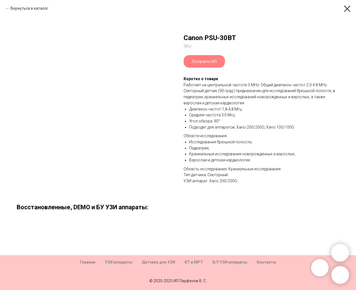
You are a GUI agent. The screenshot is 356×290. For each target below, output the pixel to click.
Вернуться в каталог (29, 8)
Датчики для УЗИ (158, 262)
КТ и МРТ (194, 262)
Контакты (266, 262)
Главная (87, 262)
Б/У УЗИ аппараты (229, 262)
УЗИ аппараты (118, 262)
